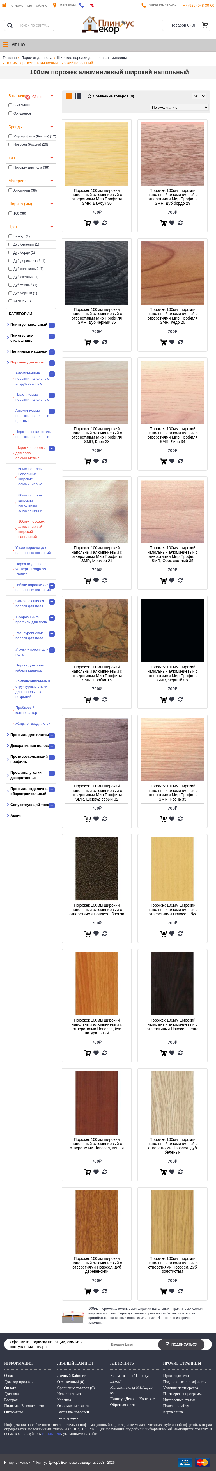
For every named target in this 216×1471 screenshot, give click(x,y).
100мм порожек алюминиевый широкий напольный (49, 63)
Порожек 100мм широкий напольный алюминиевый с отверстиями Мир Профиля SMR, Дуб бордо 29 (173, 197)
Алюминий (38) (22, 190)
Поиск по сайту (176, 1406)
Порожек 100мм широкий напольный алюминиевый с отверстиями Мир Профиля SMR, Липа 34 (173, 435)
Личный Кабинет (71, 1376)
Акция (15, 815)
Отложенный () (70, 1382)
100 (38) (17, 213)
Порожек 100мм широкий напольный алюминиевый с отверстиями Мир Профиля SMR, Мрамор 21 (97, 554)
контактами (51, 1434)
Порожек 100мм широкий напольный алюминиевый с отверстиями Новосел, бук (173, 909)
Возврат (10, 1400)
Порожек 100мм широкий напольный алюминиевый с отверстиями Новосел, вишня (97, 1143)
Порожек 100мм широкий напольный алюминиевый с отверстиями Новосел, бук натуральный (97, 1026)
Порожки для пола (36, 57)
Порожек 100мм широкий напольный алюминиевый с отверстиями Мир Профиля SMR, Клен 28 (97, 435)
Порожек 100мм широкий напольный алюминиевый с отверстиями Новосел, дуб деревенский (97, 1265)
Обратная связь (123, 1405)
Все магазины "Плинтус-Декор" (130, 1378)
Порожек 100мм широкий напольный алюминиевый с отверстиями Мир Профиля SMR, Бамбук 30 (97, 197)
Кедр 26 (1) (19, 301)
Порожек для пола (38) (28, 167)
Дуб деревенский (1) (26, 261)
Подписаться (181, 1344)
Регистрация (67, 1418)
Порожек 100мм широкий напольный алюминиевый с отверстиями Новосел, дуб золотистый (173, 1265)
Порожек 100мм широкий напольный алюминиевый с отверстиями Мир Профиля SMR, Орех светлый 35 (173, 554)
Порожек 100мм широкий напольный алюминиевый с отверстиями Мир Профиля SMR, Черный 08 (173, 673)
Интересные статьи (179, 1400)
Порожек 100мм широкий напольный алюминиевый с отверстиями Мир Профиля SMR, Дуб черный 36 (97, 316)
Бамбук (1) (19, 236)
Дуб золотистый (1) (25, 269)
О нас (9, 1376)
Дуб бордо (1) (21, 253)
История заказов (70, 1394)
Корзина (64, 1400)
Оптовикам (13, 1412)
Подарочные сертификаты (184, 1382)
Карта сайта (173, 1412)
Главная (10, 57)
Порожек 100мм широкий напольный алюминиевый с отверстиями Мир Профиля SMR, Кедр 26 (173, 316)
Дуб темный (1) (22, 285)
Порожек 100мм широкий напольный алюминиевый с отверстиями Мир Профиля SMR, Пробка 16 (97, 673)
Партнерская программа (183, 1394)
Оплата (10, 1388)
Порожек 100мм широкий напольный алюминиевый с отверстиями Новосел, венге (172, 1024)
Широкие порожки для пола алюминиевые (92, 57)
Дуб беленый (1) (23, 244)
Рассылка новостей (73, 1412)
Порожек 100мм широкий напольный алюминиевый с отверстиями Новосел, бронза (96, 909)
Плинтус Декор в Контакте (132, 1399)
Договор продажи (19, 1382)
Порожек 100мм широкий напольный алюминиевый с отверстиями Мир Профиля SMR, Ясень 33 (173, 792)
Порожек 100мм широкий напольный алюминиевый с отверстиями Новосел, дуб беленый (173, 1146)
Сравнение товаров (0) (113, 96)
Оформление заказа (73, 1406)
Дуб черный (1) (22, 293)
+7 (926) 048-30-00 (198, 5)
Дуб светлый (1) (23, 277)
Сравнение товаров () (76, 1388)
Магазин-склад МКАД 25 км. (131, 1390)
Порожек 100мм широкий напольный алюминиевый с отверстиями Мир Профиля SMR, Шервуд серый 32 (97, 792)
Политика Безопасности (24, 1406)
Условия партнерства (180, 1388)
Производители (176, 1376)
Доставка (12, 1394)
